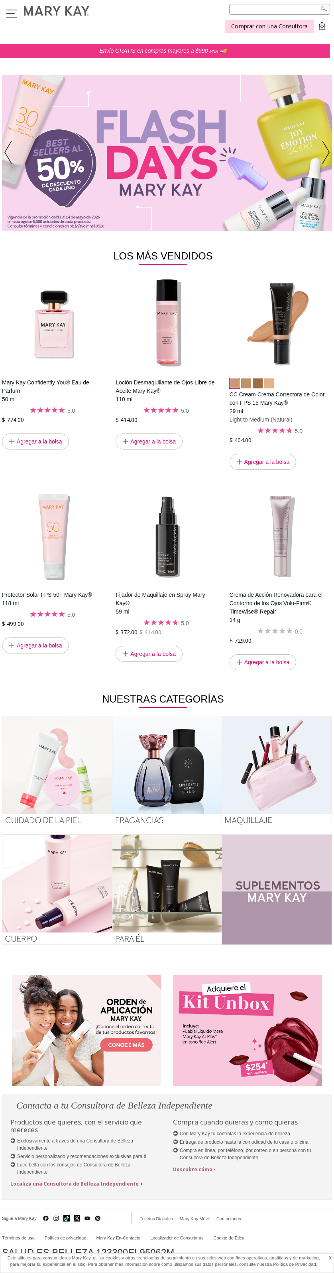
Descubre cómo (192, 1169)
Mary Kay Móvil (195, 1218)
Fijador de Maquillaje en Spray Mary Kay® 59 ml (160, 603)
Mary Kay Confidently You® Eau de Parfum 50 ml (45, 390)
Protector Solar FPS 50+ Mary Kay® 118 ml (47, 599)
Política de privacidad (65, 1237)
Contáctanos (228, 1218)
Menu (11, 13)
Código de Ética (228, 1237)
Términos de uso (18, 1237)
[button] (10, 153)
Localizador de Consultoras (176, 1237)
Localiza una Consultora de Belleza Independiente (75, 1183)
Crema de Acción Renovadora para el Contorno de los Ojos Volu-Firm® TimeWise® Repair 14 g (276, 607)
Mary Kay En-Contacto (118, 1237)
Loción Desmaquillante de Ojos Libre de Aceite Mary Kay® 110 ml (165, 390)
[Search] (279, 9)
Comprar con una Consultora (269, 26)
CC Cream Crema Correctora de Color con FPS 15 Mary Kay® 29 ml (277, 402)
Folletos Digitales (156, 1218)
